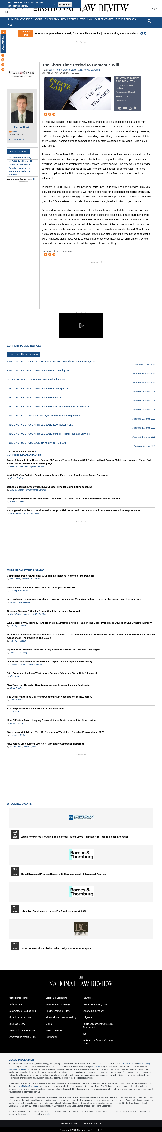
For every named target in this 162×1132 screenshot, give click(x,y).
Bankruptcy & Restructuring (22, 1011)
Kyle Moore (15, 676)
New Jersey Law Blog (89, 70)
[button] (81, 325)
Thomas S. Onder (17, 664)
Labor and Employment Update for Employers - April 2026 (53, 911)
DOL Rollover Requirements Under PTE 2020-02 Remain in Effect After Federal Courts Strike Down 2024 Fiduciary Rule (74, 599)
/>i (135, 108)
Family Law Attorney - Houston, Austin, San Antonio (20, 171)
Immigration (51, 1037)
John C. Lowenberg (18, 653)
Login (154, 8)
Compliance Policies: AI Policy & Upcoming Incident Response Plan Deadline (50, 575)
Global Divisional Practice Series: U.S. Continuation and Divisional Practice (63, 874)
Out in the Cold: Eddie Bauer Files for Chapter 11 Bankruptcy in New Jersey (49, 661)
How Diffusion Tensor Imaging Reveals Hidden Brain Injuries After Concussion (51, 720)
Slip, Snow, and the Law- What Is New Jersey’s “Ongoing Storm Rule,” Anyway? (52, 673)
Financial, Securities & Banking (61, 1017)
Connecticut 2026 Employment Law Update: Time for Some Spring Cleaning (49, 486)
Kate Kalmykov (16, 478)
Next (145, 33)
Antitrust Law (15, 1004)
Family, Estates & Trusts (58, 1011)
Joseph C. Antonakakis (31, 579)
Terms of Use (128, 1064)
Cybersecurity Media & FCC (22, 1037)
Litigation (87, 1017)
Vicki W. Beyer (16, 711)
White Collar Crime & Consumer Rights (98, 1042)
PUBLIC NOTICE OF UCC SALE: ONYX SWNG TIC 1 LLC (36, 443)
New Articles (3, 43)
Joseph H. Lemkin (34, 664)
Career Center (103, 19)
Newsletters (69, 19)
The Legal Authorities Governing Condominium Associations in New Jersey (49, 696)
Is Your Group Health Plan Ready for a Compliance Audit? (75, 33)
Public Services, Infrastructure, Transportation (98, 1026)
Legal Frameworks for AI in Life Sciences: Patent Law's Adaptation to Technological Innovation (74, 837)
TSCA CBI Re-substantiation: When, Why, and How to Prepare (55, 948)
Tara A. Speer (29, 747)
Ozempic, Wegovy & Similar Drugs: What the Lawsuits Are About (43, 611)
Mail (125, 108)
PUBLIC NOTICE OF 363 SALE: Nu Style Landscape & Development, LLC (45, 415)
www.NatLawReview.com (19, 1069)
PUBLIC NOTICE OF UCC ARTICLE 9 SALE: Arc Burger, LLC (38, 388)
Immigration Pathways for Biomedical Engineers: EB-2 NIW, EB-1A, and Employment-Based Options (63, 498)
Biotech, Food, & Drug (20, 1017)
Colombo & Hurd (17, 502)
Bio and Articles (16, 139)
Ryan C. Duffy (16, 688)
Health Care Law (54, 1030)
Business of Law (17, 1024)
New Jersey (121, 100)
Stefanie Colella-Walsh (37, 614)
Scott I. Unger (16, 747)
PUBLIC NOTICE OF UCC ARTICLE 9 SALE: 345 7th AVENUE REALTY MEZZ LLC (49, 406)
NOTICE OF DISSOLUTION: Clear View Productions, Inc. (36, 379)
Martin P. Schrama (18, 614)
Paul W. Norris (22, 127)
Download (130, 108)
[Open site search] (149, 21)
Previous (142, 33)
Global (49, 1024)
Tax (84, 1033)
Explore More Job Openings (19, 179)
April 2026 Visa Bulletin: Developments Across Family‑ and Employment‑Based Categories (58, 475)
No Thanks (65, 4)
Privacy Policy (144, 1064)
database (96, 1066)
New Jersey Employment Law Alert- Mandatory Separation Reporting (45, 743)
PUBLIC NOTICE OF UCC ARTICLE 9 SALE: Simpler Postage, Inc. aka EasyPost (48, 434)
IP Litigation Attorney (20, 157)
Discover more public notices (20, 451)
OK (54, 4)
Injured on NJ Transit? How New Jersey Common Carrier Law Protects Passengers (53, 649)
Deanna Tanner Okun (19, 466)
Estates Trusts (122, 96)
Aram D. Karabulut (18, 700)
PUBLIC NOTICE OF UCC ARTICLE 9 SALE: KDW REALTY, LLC (40, 424)
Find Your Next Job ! (18, 151)
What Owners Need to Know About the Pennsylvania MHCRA (41, 587)
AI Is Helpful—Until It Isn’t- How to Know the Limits (35, 708)
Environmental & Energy (58, 1004)
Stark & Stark (69, 70)
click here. (51, 1114)
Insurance (88, 998)
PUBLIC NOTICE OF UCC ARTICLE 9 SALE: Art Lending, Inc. (39, 370)
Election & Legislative (56, 998)
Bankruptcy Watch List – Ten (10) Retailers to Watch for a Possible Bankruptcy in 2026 (55, 732)
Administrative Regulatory (127, 92)
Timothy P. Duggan (18, 626)
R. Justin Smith (33, 513)
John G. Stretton (17, 490)
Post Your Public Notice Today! (23, 354)
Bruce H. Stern (16, 723)
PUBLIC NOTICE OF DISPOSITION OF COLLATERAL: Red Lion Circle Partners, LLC (51, 361)
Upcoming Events (19, 803)
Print (120, 108)
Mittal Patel (15, 579)
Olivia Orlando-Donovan (36, 490)
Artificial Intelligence (18, 998)
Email (15, 132)
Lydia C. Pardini (37, 466)
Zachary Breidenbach (19, 590)
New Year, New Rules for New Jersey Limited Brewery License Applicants (48, 685)
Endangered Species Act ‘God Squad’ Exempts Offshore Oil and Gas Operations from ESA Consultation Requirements (73, 510)
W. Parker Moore (17, 513)
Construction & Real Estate (22, 1030)
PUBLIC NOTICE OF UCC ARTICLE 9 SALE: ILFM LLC (35, 397)
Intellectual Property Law (95, 1004)
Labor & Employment (93, 1011)
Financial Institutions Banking (124, 87)
